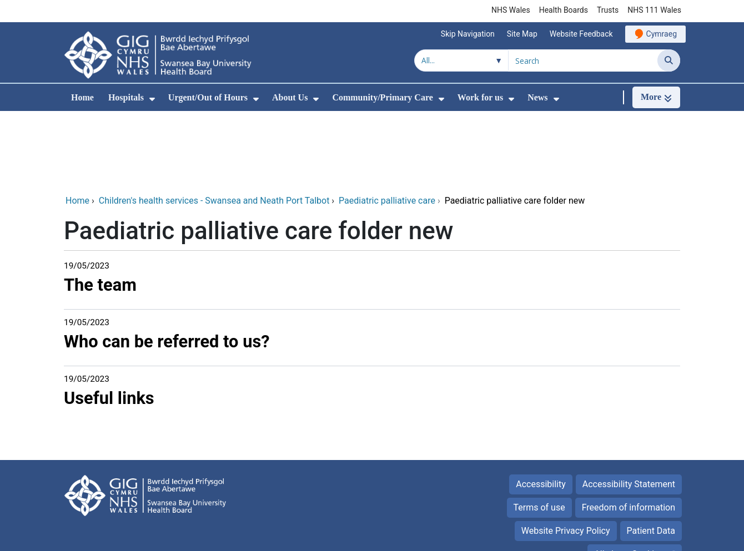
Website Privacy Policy (565, 456)
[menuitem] (152, 99)
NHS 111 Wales (654, 10)
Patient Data (651, 456)
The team (100, 210)
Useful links (109, 324)
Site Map (522, 33)
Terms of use (539, 433)
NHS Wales (510, 10)
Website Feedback (581, 33)
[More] (656, 97)
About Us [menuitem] (290, 97)
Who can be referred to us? (167, 267)
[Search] (668, 60)
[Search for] (583, 60)
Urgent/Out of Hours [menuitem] (208, 97)
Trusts (608, 10)
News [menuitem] (537, 97)
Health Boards (563, 10)
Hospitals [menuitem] (126, 97)
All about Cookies (628, 479)
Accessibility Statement (628, 410)
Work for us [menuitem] (480, 97)
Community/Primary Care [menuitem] (382, 97)
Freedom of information (628, 433)
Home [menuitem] (82, 97)
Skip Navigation (468, 33)
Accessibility (541, 410)
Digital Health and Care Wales (622, 537)
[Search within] (461, 60)
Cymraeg (661, 33)
